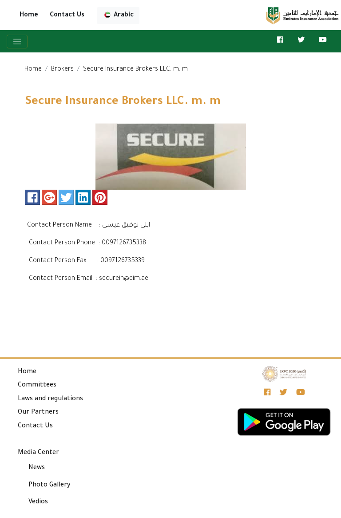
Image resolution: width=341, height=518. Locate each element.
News (36, 468)
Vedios (38, 502)
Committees (37, 385)
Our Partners (38, 412)
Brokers (62, 69)
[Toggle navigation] (17, 41)
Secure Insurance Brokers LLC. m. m (135, 69)
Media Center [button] (38, 453)
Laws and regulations (50, 399)
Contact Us (67, 15)
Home (29, 15)
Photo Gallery (49, 485)
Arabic (118, 15)
